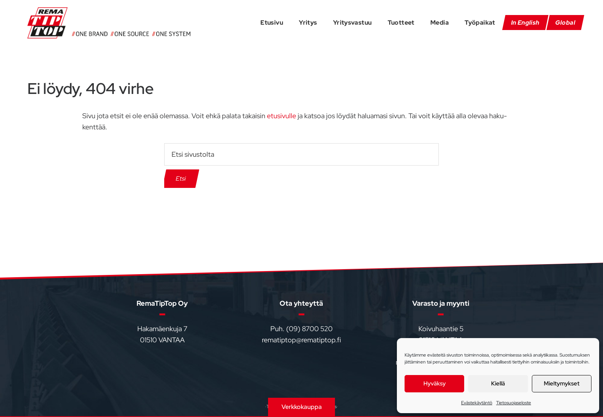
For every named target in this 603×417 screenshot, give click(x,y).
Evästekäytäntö (476, 403)
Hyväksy (434, 383)
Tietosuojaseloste (513, 403)
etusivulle (281, 115)
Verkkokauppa (302, 407)
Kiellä (498, 383)
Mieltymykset (562, 383)
